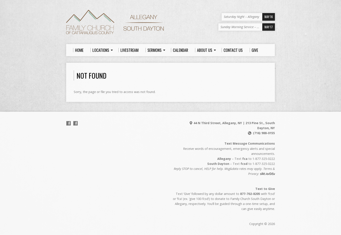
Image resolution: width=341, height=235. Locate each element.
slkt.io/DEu (267, 174)
